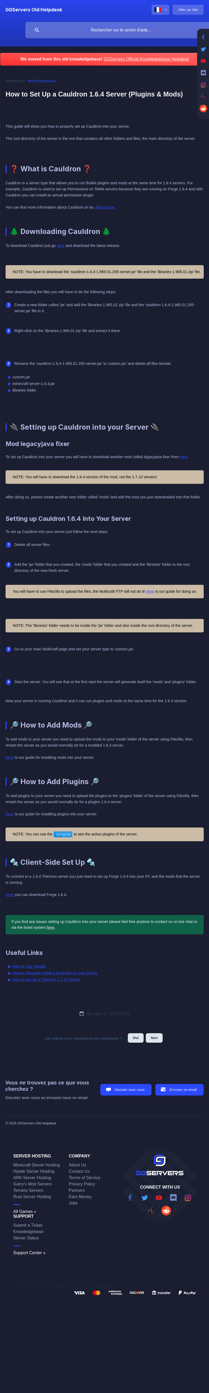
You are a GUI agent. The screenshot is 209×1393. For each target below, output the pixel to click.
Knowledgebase (28, 1231)
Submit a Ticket (27, 1225)
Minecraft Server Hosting (36, 1165)
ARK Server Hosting (32, 1177)
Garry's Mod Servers (32, 1184)
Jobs (73, 1203)
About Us (77, 1165)
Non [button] (154, 1038)
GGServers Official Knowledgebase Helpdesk (146, 59)
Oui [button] (136, 1038)
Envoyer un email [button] (183, 1090)
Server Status (26, 1238)
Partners (77, 1190)
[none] (33, 10)
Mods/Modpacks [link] (42, 81)
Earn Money (80, 1196)
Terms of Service (84, 1177)
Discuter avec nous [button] (130, 1090)
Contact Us (79, 1171)
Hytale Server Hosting (33, 1171)
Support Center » (29, 1253)
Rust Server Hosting (32, 1196)
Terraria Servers (28, 1190)
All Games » (24, 1211)
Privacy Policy (82, 1184)
